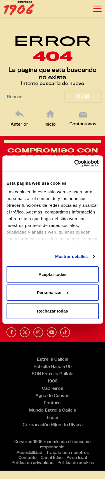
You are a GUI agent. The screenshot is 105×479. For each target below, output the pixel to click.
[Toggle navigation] (97, 8)
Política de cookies (75, 462)
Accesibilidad (29, 452)
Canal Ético (52, 457)
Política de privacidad (32, 462)
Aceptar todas (52, 274)
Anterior (19, 124)
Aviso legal (77, 457)
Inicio (50, 124)
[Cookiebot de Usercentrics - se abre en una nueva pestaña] (75, 163)
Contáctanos (83, 123)
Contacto (27, 457)
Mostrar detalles (71, 256)
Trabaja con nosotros (67, 452)
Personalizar (53, 292)
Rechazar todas (52, 310)
